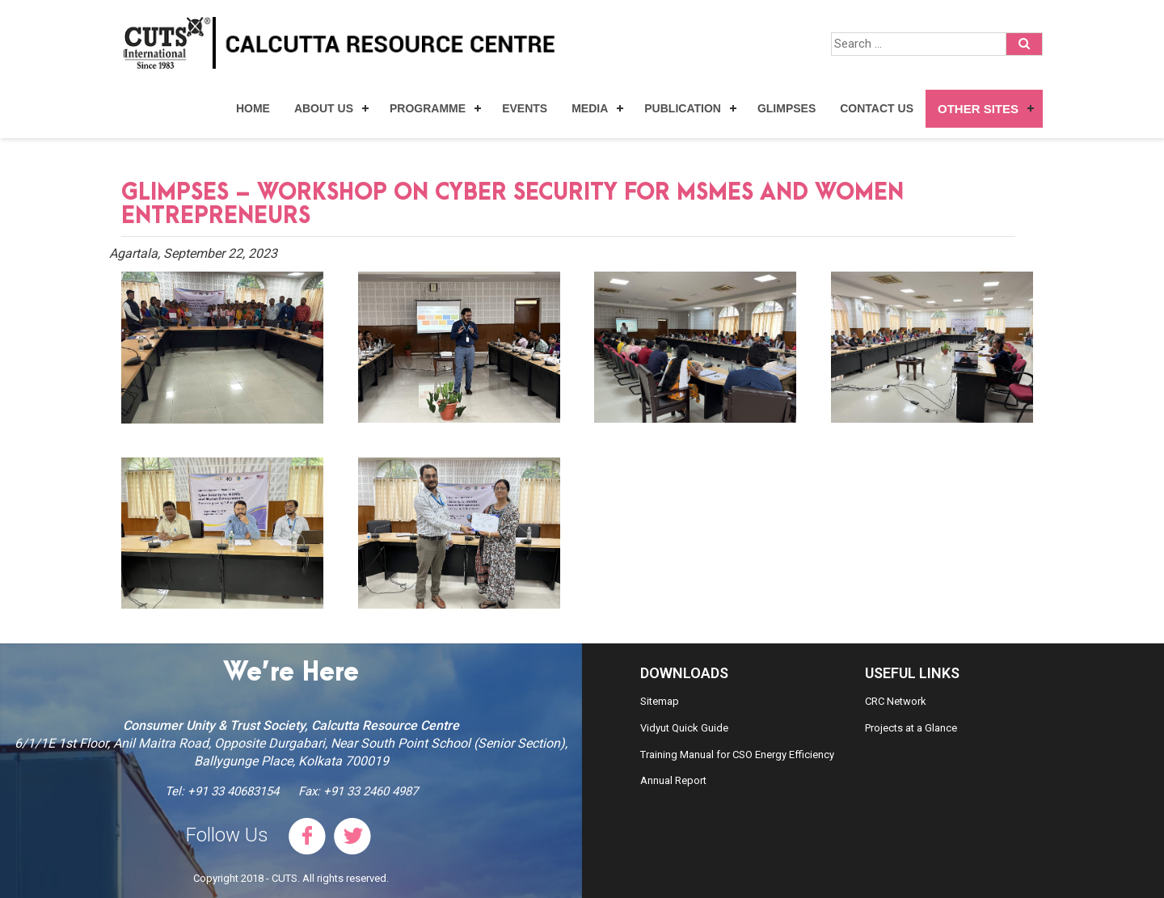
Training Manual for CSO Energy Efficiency (737, 754)
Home (253, 108)
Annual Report (673, 780)
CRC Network (895, 701)
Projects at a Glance (911, 728)
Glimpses (786, 108)
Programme (428, 108)
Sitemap (659, 701)
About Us (323, 108)
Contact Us (876, 108)
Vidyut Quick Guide (684, 728)
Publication (682, 108)
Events (524, 108)
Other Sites (978, 109)
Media (589, 108)
